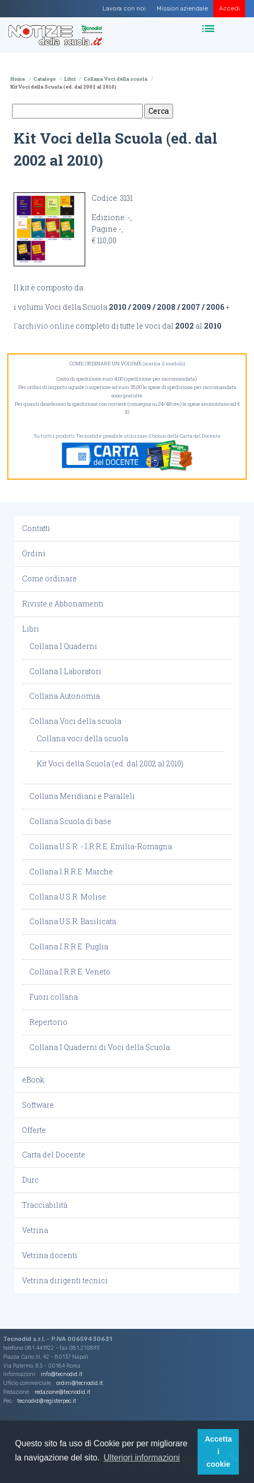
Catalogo (44, 78)
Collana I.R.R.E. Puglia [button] (68, 946)
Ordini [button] (33, 553)
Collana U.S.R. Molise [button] (67, 897)
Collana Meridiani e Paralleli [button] (82, 796)
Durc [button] (30, 1180)
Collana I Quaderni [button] (63, 646)
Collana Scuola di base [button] (70, 821)
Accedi (229, 8)
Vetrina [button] (35, 1230)
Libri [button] (30, 629)
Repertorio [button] (48, 1022)
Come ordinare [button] (49, 578)
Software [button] (38, 1105)
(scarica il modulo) (164, 363)
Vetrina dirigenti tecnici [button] (65, 1280)
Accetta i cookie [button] (218, 1451)
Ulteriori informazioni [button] (141, 1457)
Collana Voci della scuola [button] (75, 721)
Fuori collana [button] (53, 997)
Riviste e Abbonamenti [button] (62, 604)
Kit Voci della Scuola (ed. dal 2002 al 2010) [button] (110, 763)
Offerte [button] (34, 1130)
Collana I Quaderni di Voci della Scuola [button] (99, 1047)
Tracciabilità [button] (44, 1205)
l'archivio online (44, 326)
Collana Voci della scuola (115, 78)
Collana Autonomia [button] (64, 696)
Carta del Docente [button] (53, 1155)
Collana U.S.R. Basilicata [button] (72, 921)
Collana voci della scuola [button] (82, 738)
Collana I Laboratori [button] (65, 671)
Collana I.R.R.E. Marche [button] (71, 871)
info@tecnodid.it (62, 1374)
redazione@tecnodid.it (62, 1392)
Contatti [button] (36, 528)
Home (17, 78)
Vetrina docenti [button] (49, 1255)
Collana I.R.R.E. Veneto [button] (69, 972)
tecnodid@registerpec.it (46, 1401)
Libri (70, 78)
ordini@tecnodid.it (79, 1383)
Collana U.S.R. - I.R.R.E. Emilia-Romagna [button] (100, 846)
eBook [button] (33, 1080)
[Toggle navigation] (209, 29)
